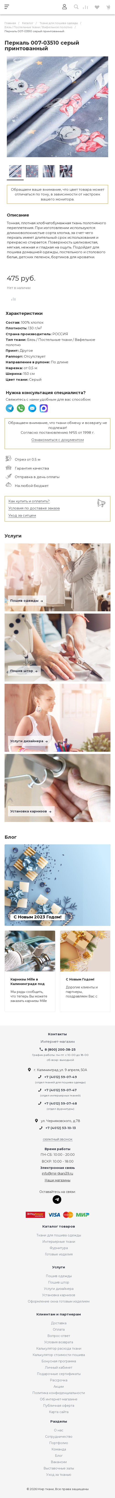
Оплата (59, 1329)
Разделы (58, 1421)
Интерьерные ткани (58, 1242)
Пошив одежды (27, 601)
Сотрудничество (58, 1437)
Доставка (58, 1323)
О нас (58, 1430)
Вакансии (59, 1462)
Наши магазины (57, 1180)
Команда (58, 1449)
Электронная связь (57, 1168)
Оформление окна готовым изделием (58, 1301)
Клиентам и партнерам (58, 1314)
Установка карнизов (31, 811)
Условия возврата (58, 1342)
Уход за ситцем (22, 515)
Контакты (57, 1034)
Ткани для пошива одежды (58, 1235)
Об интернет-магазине (58, 1399)
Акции (59, 1387)
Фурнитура (59, 1248)
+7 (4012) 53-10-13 (61, 1128)
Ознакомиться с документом (57, 440)
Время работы (57, 1149)
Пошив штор (24, 671)
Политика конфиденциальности (58, 1393)
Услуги (58, 1267)
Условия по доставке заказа (34, 508)
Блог (59, 1456)
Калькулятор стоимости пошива (59, 1355)
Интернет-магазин (58, 1042)
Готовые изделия (59, 1254)
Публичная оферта (58, 1406)
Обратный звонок (57, 1139)
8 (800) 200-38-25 (60, 1050)
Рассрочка (58, 1380)
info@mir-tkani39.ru (57, 1173)
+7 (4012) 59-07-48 (60, 1103)
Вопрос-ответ (58, 1336)
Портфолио (58, 1443)
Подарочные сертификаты (59, 1374)
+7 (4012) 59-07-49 (60, 1077)
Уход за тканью (58, 1475)
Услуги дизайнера (29, 741)
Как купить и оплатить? (29, 501)
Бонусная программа (58, 1361)
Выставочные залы (58, 1468)
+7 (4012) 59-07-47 (60, 1090)
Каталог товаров (58, 1226)
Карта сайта (59, 1412)
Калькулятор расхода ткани (58, 1348)
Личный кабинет (58, 1368)
